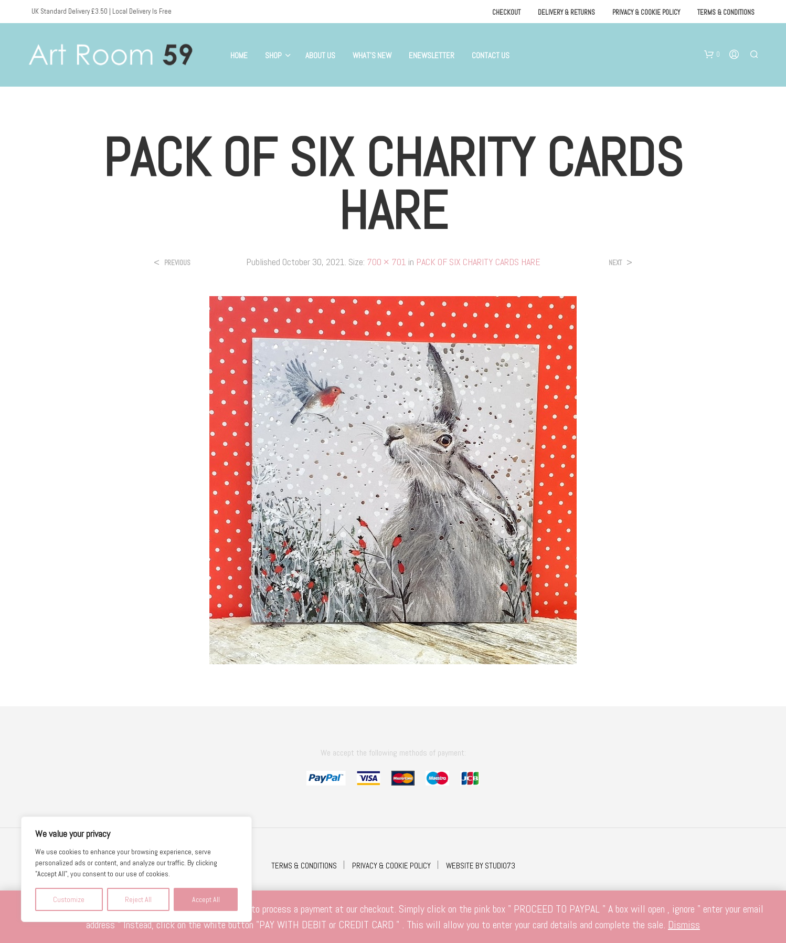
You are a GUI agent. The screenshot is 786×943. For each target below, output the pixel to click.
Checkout (506, 12)
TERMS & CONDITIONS (304, 866)
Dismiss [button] (684, 924)
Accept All (206, 899)
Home (239, 55)
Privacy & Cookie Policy (646, 12)
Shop (273, 55)
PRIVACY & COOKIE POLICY (391, 866)
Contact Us (490, 55)
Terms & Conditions (726, 12)
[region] (136, 869)
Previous (177, 262)
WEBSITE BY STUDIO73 (480, 866)
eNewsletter (431, 55)
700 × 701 (386, 262)
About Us (320, 55)
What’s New (372, 55)
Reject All (138, 899)
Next (615, 262)
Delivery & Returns (566, 12)
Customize (68, 899)
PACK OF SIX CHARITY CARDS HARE (478, 262)
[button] (712, 54)
